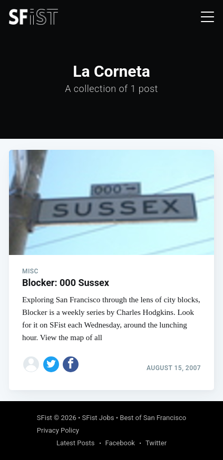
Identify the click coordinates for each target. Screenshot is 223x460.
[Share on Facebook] (71, 364)
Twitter (156, 443)
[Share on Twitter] (51, 364)
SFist (44, 418)
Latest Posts (75, 443)
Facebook (120, 443)
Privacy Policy (58, 430)
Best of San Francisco (153, 418)
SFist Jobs (98, 418)
